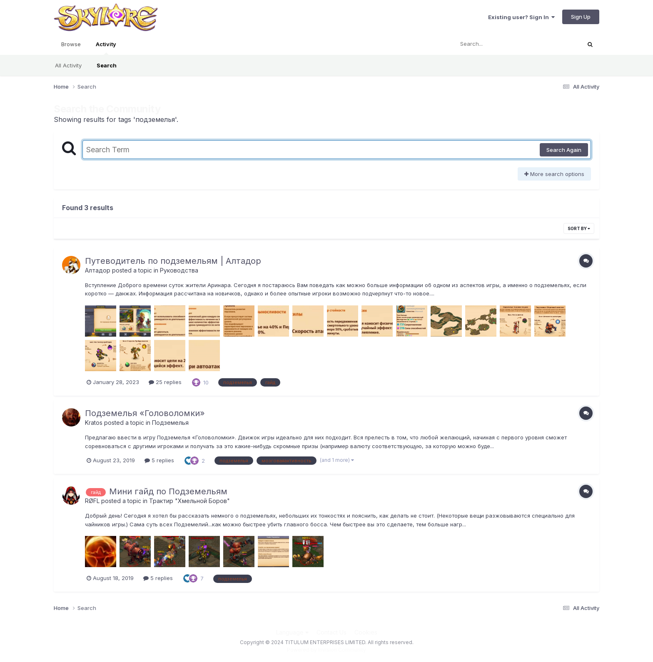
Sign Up (581, 16)
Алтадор (97, 270)
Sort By (579, 228)
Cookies (365, 632)
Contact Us (331, 632)
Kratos (93, 422)
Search (107, 65)
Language (292, 632)
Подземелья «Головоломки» (145, 413)
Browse (71, 44)
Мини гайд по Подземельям (168, 491)
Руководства (179, 270)
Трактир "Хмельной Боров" (189, 500)
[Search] (495, 44)
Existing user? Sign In (521, 17)
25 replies (165, 382)
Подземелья (170, 422)
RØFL (92, 500)
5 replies (159, 460)
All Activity (68, 65)
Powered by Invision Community (326, 650)
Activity (106, 48)
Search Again (563, 149)
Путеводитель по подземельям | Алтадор (173, 261)
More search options (554, 174)
